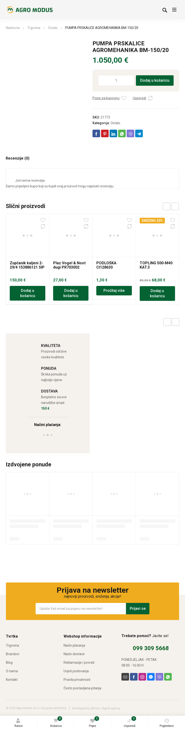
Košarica (56, 722)
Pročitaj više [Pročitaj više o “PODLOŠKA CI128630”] (114, 253)
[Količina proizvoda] (116, 80)
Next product (175, 322)
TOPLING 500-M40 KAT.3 (156, 227)
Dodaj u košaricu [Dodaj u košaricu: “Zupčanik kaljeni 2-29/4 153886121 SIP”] (27, 256)
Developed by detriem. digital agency (96, 708)
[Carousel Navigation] (171, 206)
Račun (18, 723)
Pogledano (167, 723)
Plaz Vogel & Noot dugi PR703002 (69, 227)
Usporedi (130, 722)
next (175, 206)
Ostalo (53, 28)
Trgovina (33, 28)
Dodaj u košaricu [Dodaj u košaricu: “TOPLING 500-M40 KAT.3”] (157, 256)
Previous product (167, 322)
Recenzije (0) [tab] (17, 158)
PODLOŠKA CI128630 (106, 227)
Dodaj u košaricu (154, 80)
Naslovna (13, 28)
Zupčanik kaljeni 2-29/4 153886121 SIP (27, 227)
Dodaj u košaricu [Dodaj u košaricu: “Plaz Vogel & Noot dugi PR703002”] (70, 256)
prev (166, 206)
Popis (94, 722)
